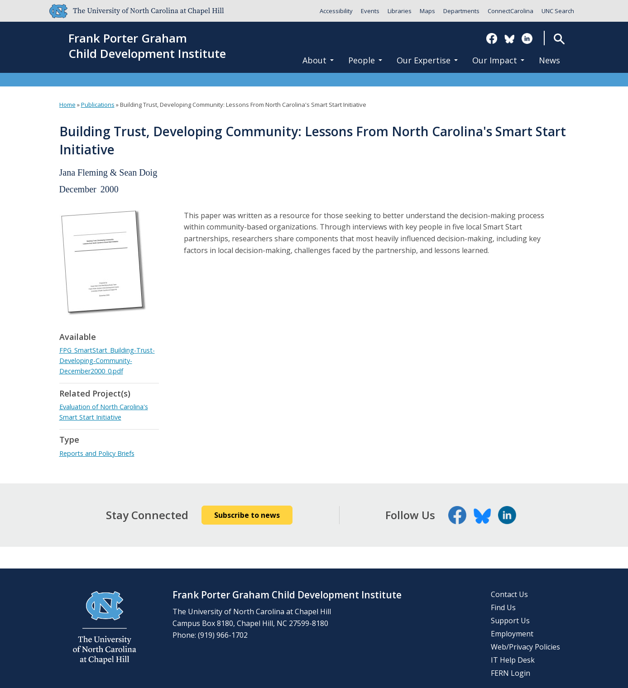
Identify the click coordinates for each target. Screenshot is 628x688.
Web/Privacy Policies (525, 647)
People (365, 60)
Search (559, 38)
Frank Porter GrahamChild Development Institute (147, 46)
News (549, 60)
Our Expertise (427, 60)
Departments (461, 11)
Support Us (510, 621)
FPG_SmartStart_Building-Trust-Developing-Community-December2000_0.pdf (107, 360)
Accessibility (336, 11)
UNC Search (558, 11)
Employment (512, 634)
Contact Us (509, 594)
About (318, 60)
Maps (427, 11)
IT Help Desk (513, 660)
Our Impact (498, 60)
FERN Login (510, 673)
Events (370, 11)
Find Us (503, 607)
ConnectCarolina (510, 11)
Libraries (400, 11)
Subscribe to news (247, 515)
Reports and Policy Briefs (96, 453)
